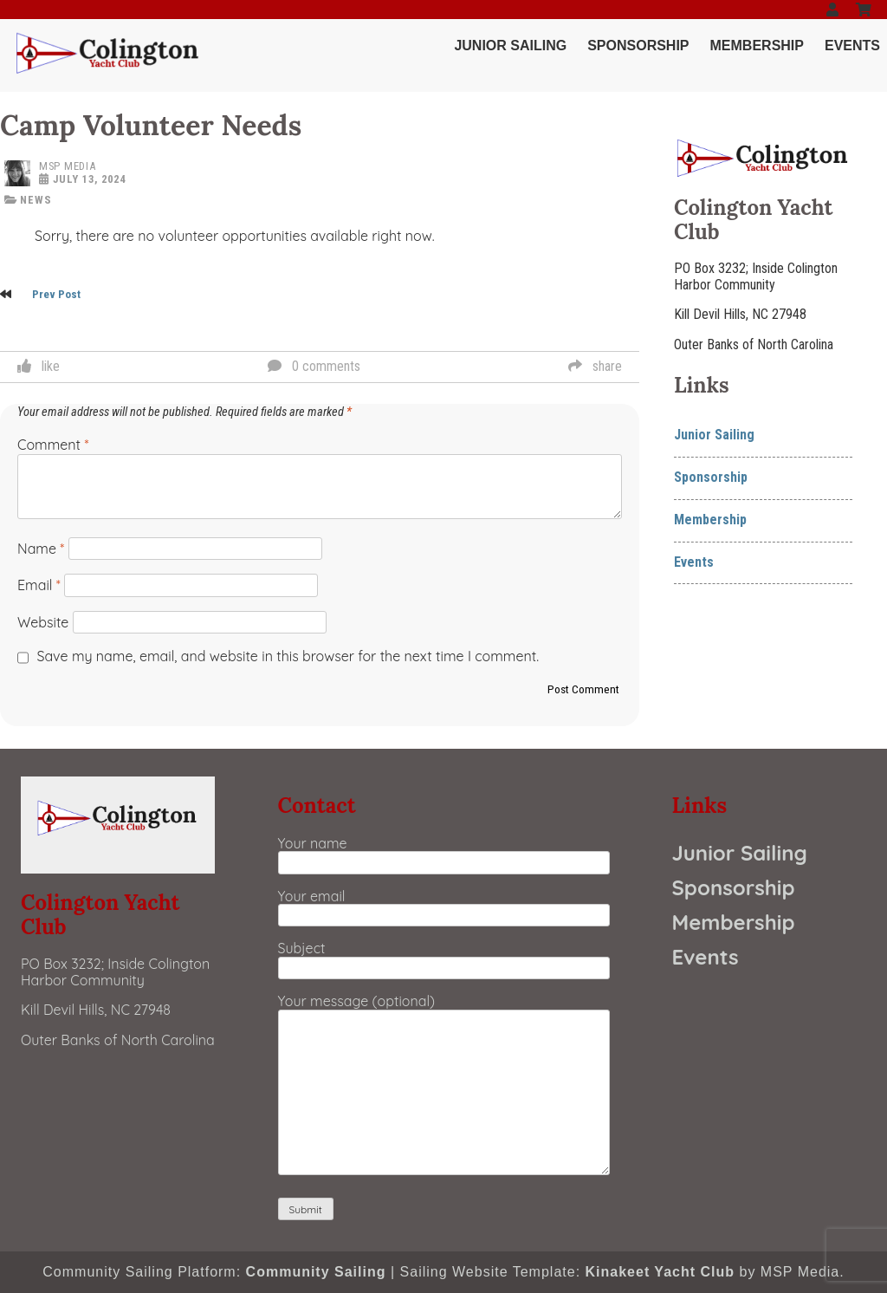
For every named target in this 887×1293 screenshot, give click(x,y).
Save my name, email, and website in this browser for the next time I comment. (288, 656)
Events (852, 45)
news (36, 199)
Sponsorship (638, 45)
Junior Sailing (510, 45)
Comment (52, 444)
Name (40, 548)
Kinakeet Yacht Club (660, 1271)
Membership (757, 45)
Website (42, 622)
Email (39, 585)
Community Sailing (316, 1271)
